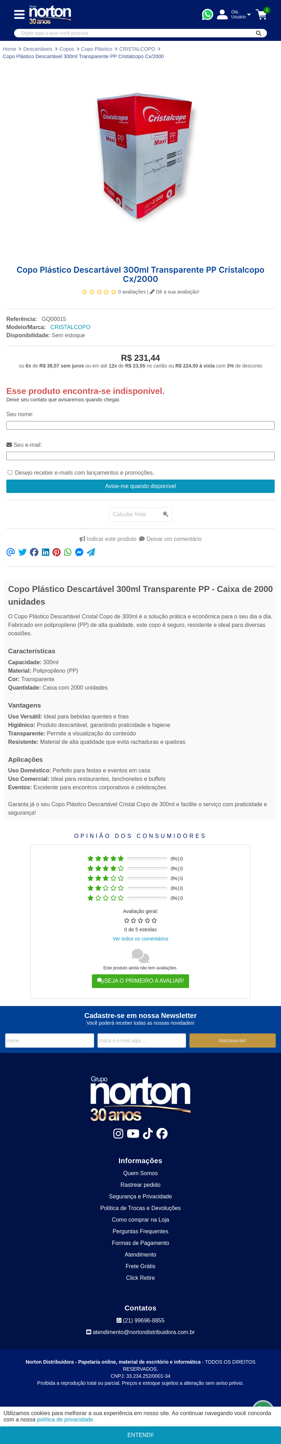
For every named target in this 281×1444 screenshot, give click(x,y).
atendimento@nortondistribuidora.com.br (140, 1332)
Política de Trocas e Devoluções (140, 1208)
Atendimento (140, 1255)
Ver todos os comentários (140, 939)
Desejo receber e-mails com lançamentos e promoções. (84, 473)
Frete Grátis (140, 1266)
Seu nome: (19, 414)
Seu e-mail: (24, 445)
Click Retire (140, 1278)
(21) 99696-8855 (141, 1320)
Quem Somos (140, 1173)
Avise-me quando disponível (140, 486)
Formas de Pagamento (140, 1243)
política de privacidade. (66, 1420)
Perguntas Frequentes (140, 1231)
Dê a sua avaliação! (174, 292)
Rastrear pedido (140, 1185)
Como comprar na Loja (140, 1220)
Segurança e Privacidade (140, 1196)
